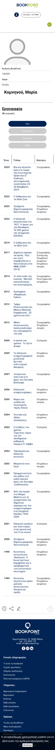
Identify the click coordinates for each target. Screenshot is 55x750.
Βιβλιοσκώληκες (11, 706)
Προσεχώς (8, 730)
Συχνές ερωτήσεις (12, 667)
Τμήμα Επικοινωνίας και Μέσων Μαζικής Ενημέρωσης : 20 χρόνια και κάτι (23, 310)
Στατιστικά (8, 710)
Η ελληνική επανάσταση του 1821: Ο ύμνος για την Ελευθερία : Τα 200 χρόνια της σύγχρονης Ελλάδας (23, 227)
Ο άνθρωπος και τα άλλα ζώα (22, 198)
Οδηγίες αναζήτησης (12, 671)
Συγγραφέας (27, 131)
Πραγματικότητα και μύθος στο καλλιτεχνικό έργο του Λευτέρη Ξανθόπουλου (23, 479)
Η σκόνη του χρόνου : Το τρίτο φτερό (23, 343)
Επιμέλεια (27, 138)
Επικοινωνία (9, 675)
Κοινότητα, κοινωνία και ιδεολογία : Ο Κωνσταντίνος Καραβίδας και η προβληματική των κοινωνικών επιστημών (22, 561)
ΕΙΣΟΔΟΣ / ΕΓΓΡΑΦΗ (31, 15)
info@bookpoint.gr (30, 643)
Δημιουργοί (8, 695)
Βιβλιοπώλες (9, 703)
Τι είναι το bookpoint (13, 663)
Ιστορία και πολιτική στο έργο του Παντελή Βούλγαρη (23, 378)
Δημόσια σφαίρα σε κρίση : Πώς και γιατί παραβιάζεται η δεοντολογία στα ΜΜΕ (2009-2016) (23, 261)
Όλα (27, 124)
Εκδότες (7, 699)
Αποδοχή (27, 745)
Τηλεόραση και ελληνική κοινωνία (21, 454)
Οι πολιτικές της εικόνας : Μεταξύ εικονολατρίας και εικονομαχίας (23, 280)
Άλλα (27, 145)
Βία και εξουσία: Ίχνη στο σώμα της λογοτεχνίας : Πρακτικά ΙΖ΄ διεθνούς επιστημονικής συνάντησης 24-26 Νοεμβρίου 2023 (23, 178)
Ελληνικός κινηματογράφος (23, 391)
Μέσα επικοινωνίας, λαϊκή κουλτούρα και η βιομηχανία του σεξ (23, 328)
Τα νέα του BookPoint (13, 723)
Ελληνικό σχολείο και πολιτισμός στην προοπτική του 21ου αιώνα (23, 528)
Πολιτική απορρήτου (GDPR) (16, 679)
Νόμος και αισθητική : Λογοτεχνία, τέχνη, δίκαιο (21, 403)
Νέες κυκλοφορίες (12, 726)
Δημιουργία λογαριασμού (15, 691)
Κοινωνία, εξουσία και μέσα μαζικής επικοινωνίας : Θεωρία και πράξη (23, 585)
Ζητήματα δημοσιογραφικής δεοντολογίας (23, 209)
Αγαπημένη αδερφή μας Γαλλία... (20, 294)
